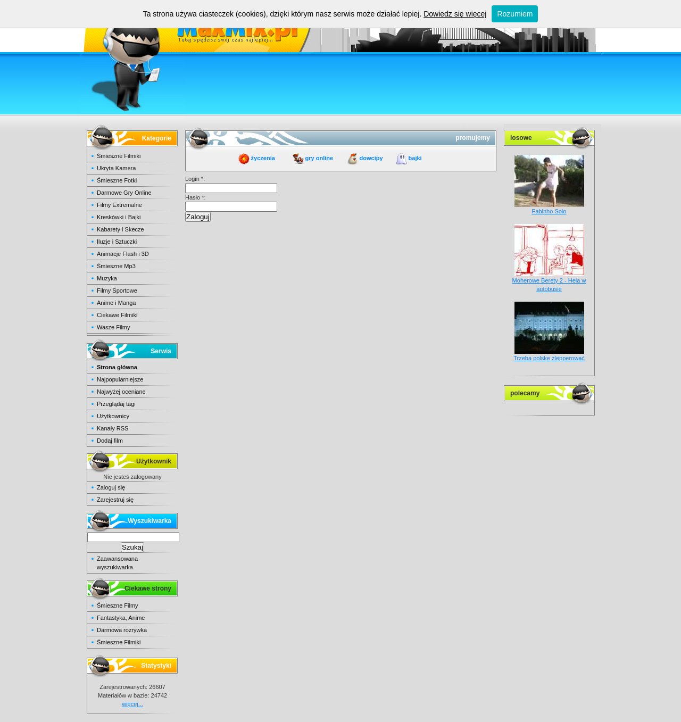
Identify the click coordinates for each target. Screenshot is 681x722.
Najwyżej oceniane (121, 391)
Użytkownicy (113, 416)
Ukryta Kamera (116, 168)
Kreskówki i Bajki (119, 217)
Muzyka (107, 278)
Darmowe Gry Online (124, 192)
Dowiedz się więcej (454, 14)
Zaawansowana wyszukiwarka (117, 562)
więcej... (132, 704)
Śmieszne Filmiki (119, 156)
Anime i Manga (116, 303)
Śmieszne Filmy (117, 605)
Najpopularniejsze (120, 379)
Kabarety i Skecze (120, 229)
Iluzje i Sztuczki (117, 241)
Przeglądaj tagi (116, 404)
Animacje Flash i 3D (123, 254)
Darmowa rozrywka (122, 630)
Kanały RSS (112, 428)
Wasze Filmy (113, 327)
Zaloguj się (111, 487)
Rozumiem (515, 14)
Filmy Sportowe (117, 290)
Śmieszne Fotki (117, 180)
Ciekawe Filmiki (117, 315)
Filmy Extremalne (119, 205)
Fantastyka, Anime (121, 618)
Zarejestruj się (115, 499)
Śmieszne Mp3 (116, 266)
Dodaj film (110, 440)
